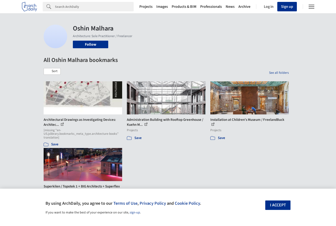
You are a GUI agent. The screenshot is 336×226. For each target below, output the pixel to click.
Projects (146, 7)
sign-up (135, 212)
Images (162, 7)
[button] (52, 71)
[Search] (94, 6)
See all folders (279, 72)
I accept (278, 205)
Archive (244, 7)
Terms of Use (125, 203)
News (230, 7)
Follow (90, 44)
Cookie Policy (187, 203)
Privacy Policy (153, 203)
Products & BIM (184, 7)
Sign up (287, 6)
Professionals (211, 7)
